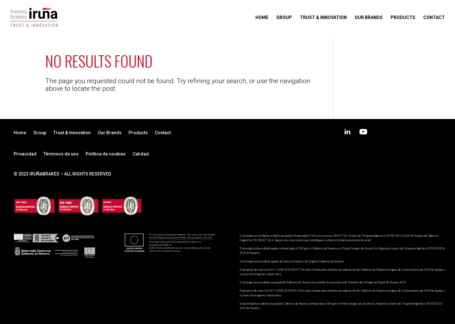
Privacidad (25, 154)
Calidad (141, 154)
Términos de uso (61, 154)
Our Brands (369, 17)
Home (261, 17)
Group (284, 17)
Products (403, 17)
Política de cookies (106, 154)
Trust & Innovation (323, 17)
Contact (434, 17)
